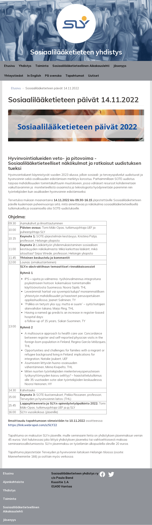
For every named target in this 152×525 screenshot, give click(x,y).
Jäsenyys (119, 66)
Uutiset (93, 75)
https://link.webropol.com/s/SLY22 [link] (32, 425)
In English (34, 75)
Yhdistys (25, 66)
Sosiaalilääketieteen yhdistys (76, 52)
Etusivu (9, 66)
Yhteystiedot (13, 75)
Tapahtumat (74, 75)
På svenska (53, 75)
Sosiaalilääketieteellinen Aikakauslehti (80, 66)
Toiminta (41, 66)
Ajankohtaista (13, 482)
